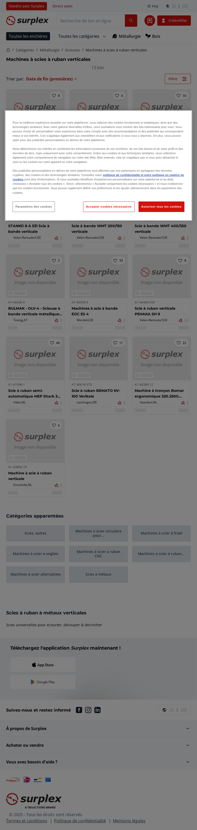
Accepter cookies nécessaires (109, 206)
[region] (98, 165)
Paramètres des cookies (33, 206)
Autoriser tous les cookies (161, 206)
